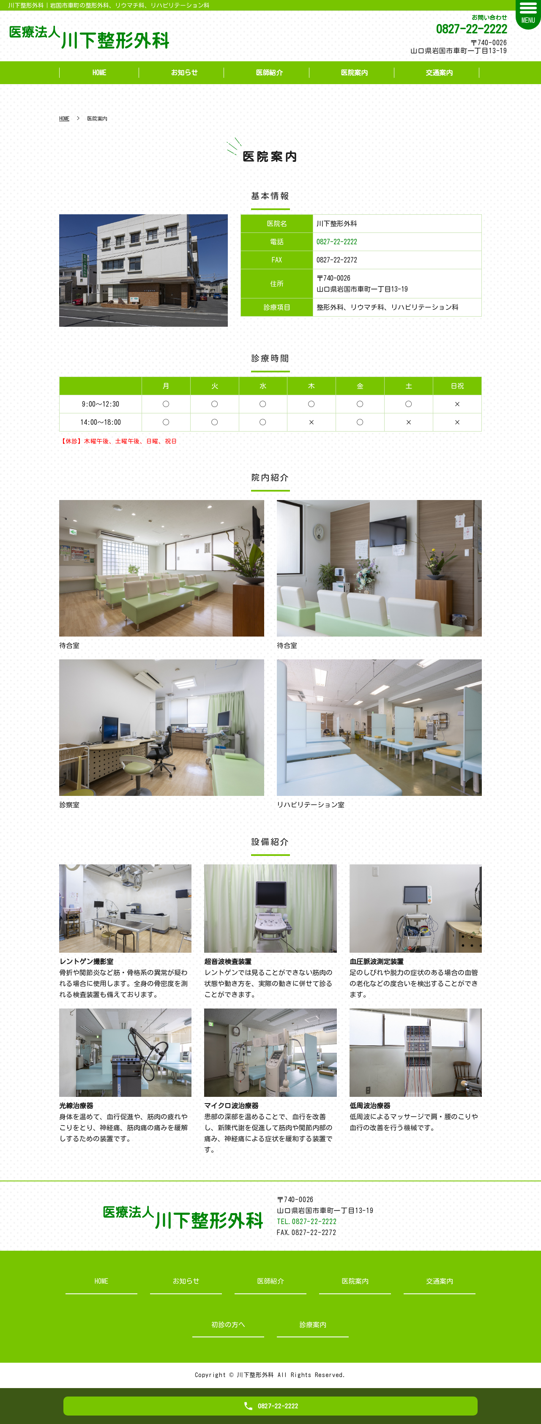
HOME (99, 72)
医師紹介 (269, 72)
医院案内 (354, 72)
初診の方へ (228, 1324)
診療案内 (312, 1324)
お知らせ (184, 72)
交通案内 (439, 72)
